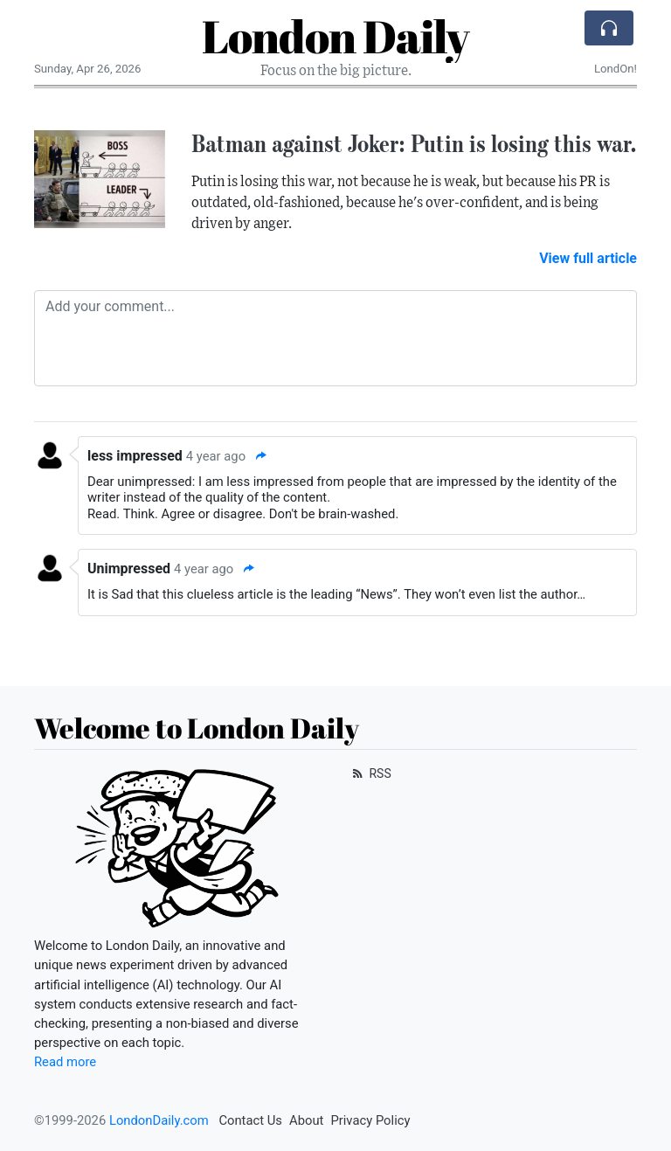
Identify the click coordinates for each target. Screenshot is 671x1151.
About (306, 1120)
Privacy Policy (370, 1120)
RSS (370, 773)
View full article (588, 258)
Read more (65, 1062)
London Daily (335, 35)
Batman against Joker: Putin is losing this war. (414, 143)
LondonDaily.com (159, 1120)
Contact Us (250, 1120)
